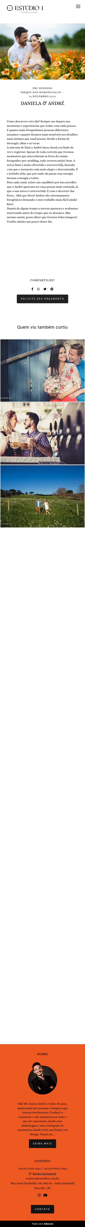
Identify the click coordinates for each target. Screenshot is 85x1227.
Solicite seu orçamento (42, 836)
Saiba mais (42, 1164)
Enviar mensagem (44, 1194)
